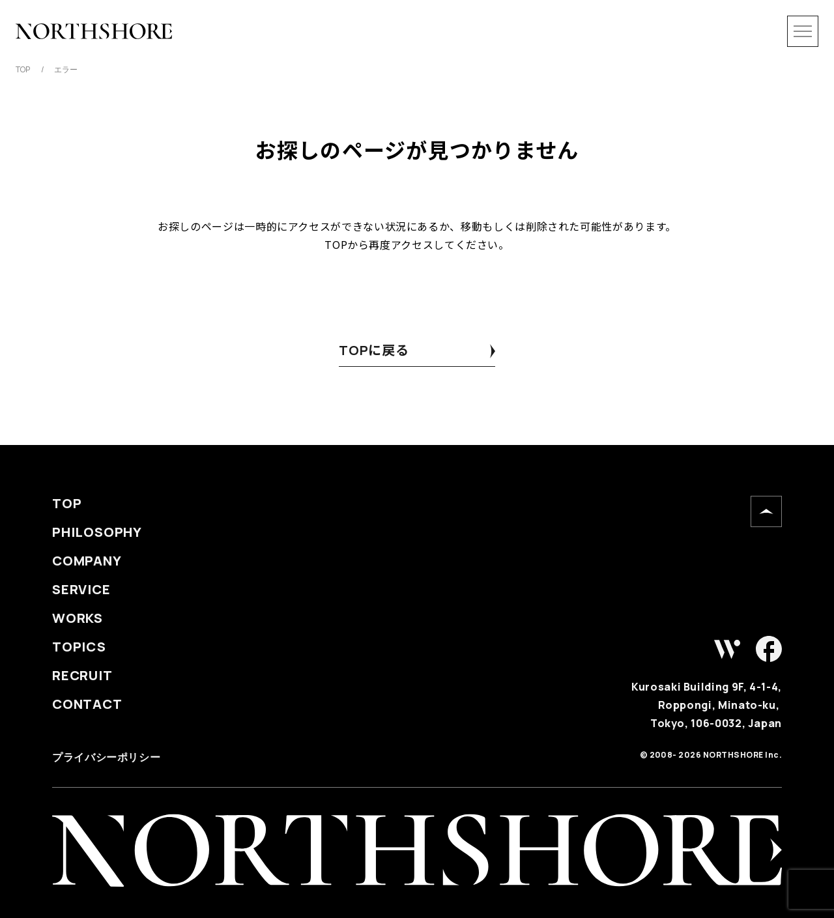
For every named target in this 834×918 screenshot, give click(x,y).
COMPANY (87, 560)
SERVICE (81, 589)
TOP (66, 503)
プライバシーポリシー (106, 757)
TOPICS (79, 646)
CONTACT (87, 704)
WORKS (77, 618)
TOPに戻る (374, 350)
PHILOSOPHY (97, 532)
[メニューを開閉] (802, 31)
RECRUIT (82, 675)
